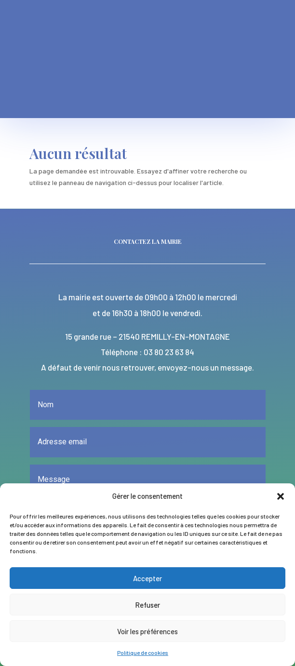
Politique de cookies (142, 652)
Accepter (147, 578)
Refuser (147, 604)
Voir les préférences (147, 631)
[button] (280, 496)
